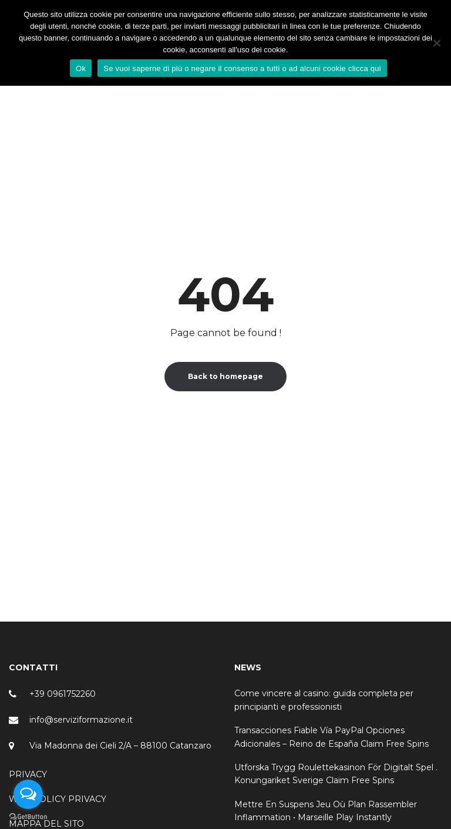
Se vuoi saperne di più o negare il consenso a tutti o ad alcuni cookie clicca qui (242, 68)
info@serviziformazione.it (81, 719)
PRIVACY (28, 774)
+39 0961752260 (62, 694)
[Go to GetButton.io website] (28, 817)
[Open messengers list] (28, 794)
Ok (81, 68)
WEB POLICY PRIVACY (57, 799)
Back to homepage (225, 376)
